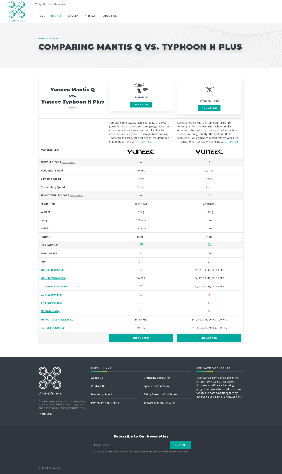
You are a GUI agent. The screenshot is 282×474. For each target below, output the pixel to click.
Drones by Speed (101, 394)
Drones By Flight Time (105, 402)
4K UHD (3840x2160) (53, 278)
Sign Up (180, 444)
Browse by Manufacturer (159, 402)
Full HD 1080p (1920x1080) (57, 319)
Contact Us (98, 386)
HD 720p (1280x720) (53, 327)
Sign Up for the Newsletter (50, 4)
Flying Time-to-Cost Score (160, 394)
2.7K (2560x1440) (51, 294)
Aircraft (91, 15)
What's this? (68, 162)
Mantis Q (141, 97)
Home (41, 15)
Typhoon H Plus (209, 101)
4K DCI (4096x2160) (52, 270)
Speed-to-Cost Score (157, 386)
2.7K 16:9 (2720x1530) (54, 286)
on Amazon (141, 104)
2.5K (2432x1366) (51, 303)
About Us (110, 15)
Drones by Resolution (157, 377)
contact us (47, 413)
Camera (73, 15)
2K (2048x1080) (50, 311)
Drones (56, 15)
